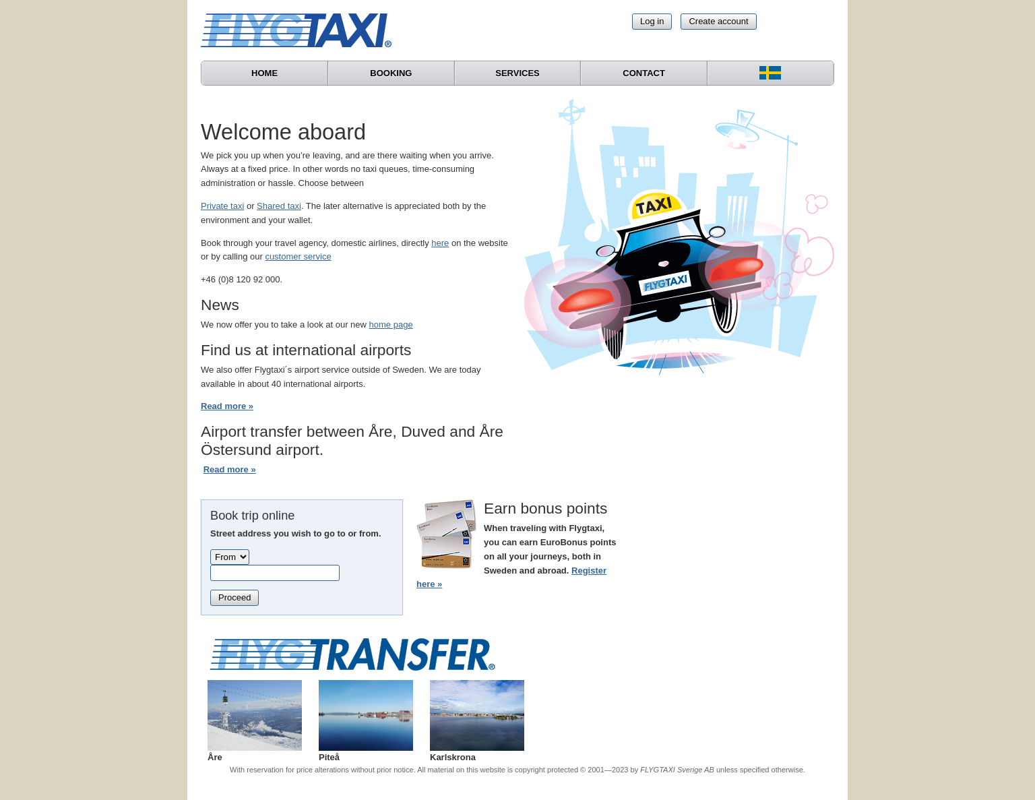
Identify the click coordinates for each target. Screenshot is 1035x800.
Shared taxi (279, 206)
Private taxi (222, 206)
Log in (652, 21)
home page (391, 324)
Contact (644, 73)
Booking (391, 73)
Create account (718, 21)
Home (264, 73)
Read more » (227, 406)
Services (517, 73)
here (440, 243)
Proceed (234, 597)
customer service (298, 256)
